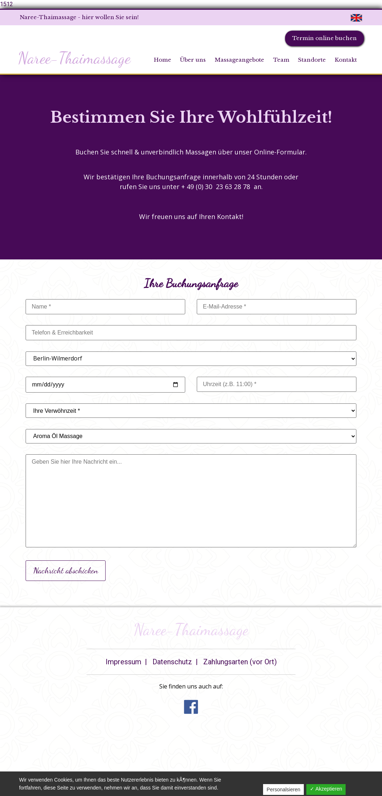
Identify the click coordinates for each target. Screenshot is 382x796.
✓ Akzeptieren (326, 789)
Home (162, 59)
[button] (191, 711)
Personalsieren (283, 789)
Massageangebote (239, 59)
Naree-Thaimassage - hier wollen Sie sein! (79, 17)
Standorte (312, 59)
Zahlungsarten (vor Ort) (240, 661)
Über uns (193, 59)
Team (281, 59)
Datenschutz (172, 661)
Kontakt (346, 59)
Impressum (123, 661)
